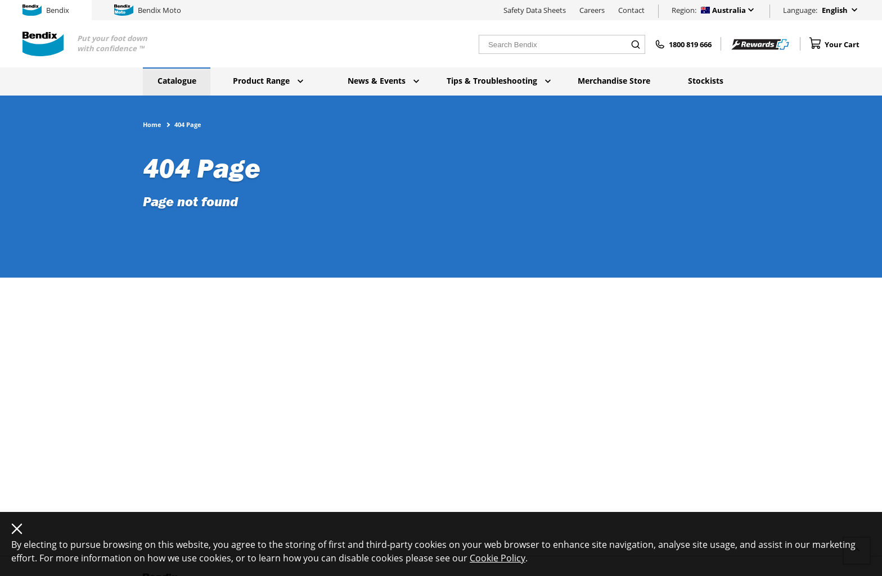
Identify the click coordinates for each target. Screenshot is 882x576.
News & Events (383, 80)
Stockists (705, 80)
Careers (592, 10)
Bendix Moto (147, 10)
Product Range (268, 80)
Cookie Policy (497, 558)
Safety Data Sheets (534, 10)
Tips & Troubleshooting (499, 80)
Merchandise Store (614, 80)
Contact (631, 10)
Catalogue (177, 80)
